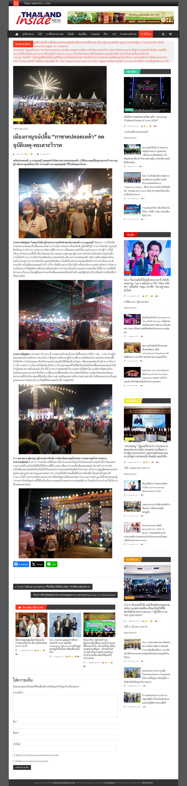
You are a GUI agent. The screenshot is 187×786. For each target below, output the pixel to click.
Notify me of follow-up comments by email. (37, 755)
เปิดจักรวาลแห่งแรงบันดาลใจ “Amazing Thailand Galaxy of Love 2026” (145, 118)
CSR (114, 34)
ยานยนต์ (95, 34)
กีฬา (106, 34)
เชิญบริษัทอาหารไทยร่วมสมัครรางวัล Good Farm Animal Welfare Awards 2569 (154, 487)
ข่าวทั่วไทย (146, 34)
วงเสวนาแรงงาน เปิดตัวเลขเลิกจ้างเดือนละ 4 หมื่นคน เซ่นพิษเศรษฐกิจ (156, 508)
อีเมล (16, 732)
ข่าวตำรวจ (129, 598)
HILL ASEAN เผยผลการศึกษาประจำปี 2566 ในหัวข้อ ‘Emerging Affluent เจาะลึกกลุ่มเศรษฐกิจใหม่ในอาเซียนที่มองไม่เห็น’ (65, 645)
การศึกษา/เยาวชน (54, 34)
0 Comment (43, 154)
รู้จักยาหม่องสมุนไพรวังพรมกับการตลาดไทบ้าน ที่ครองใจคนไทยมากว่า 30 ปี (31, 643)
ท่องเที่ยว (82, 34)
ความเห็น (18, 692)
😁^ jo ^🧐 (41, 650)
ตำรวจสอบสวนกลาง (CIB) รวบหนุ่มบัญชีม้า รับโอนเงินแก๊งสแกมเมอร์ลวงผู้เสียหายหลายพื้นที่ (155, 699)
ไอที (40, 34)
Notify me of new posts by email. (32, 761)
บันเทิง (71, 34)
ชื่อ (15, 721)
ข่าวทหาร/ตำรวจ (128, 34)
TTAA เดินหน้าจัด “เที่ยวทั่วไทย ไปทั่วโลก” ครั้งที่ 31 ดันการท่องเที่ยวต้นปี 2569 (156, 211)
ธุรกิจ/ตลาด (28, 34)
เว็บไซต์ (16, 744)
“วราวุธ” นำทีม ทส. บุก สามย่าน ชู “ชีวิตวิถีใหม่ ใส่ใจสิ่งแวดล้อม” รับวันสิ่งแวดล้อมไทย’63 (53, 586)
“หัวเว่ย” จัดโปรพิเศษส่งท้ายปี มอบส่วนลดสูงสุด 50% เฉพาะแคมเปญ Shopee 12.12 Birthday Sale (73, 595)
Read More (130, 137)
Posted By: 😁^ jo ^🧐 (24, 154)
